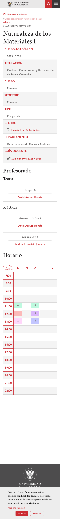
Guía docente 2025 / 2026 (26, 158)
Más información (16, 507)
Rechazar (37, 513)
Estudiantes (13, 14)
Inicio (4, 14)
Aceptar (22, 513)
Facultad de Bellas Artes (25, 130)
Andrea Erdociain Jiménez (30, 244)
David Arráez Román (30, 197)
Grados (23, 14)
